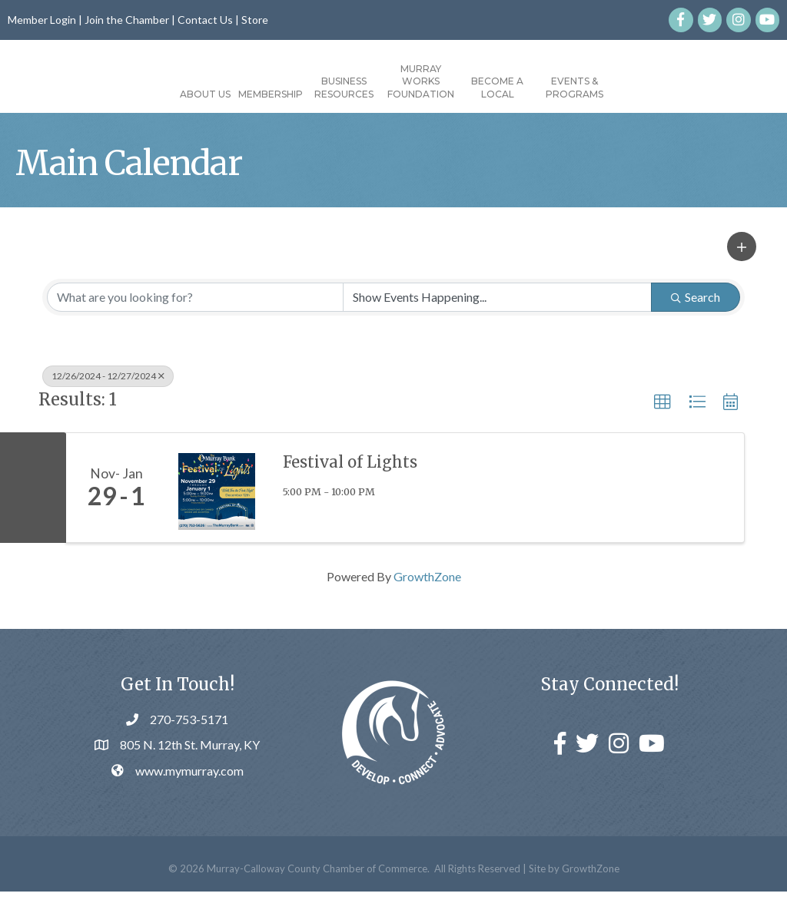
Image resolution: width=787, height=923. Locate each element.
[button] (741, 278)
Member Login (42, 19)
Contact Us (205, 19)
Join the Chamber (127, 19)
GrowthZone (427, 608)
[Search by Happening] (497, 328)
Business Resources (256, 87)
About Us (117, 94)
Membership (183, 94)
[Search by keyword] (195, 328)
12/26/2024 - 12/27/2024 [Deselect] (107, 407)
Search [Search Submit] (695, 328)
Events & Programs (662, 87)
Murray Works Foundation (508, 82)
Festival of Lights (350, 494)
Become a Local (585, 87)
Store (254, 19)
